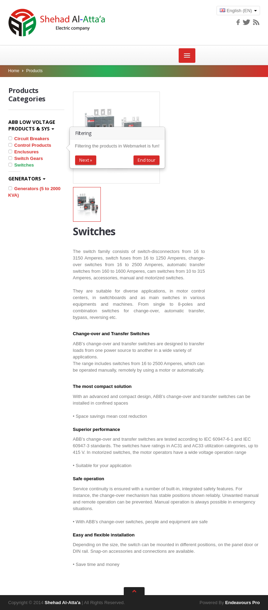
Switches (21, 165)
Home (13, 70)
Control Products (29, 145)
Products (34, 70)
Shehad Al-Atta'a (62, 602)
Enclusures (23, 151)
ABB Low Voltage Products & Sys (31, 125)
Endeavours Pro (242, 602)
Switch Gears (25, 158)
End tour (146, 160)
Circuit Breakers (28, 138)
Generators (27, 178)
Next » (85, 160)
